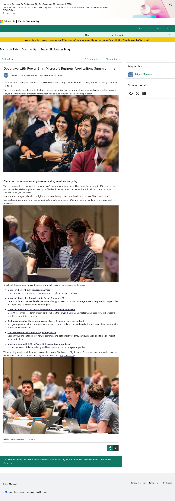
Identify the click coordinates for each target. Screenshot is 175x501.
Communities (81, 21)
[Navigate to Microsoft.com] (7, 21)
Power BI (31, 439)
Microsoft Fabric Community (18, 49)
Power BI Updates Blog (55, 49)
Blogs (93, 21)
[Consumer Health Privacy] (37, 492)
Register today (67, 355)
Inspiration (57, 21)
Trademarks (168, 483)
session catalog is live (18, 186)
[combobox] (139, 34)
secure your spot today (81, 93)
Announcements (17, 439)
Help (159, 28)
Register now (9, 13)
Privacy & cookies (138, 483)
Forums (46, 21)
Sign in (150, 28)
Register (139, 28)
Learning (103, 21)
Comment (7, 463)
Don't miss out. (142, 40)
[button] (114, 69)
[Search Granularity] (95, 34)
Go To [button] (168, 28)
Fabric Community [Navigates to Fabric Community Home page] (28, 21)
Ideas (69, 21)
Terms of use (154, 483)
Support (115, 21)
